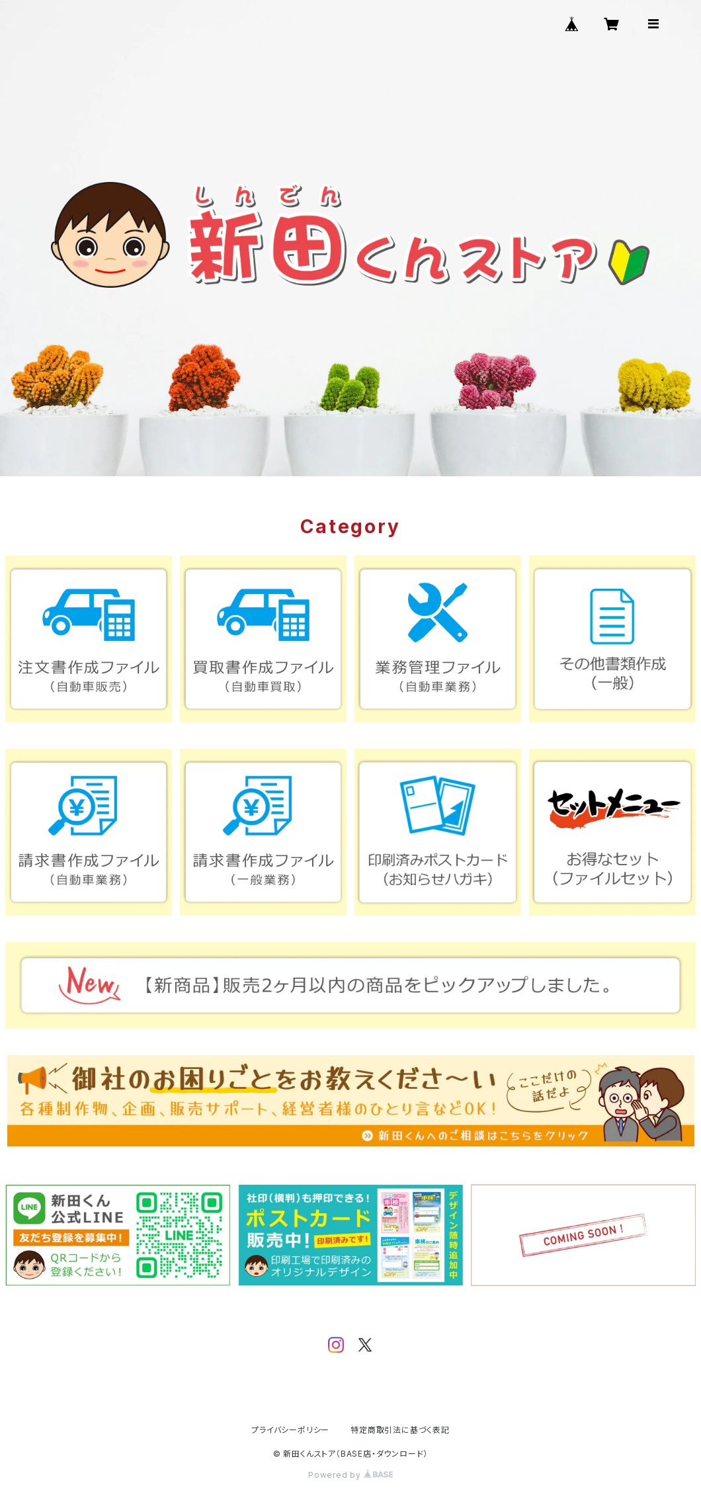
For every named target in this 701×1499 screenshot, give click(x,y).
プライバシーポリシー (290, 1430)
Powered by (350, 1475)
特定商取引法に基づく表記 (400, 1430)
